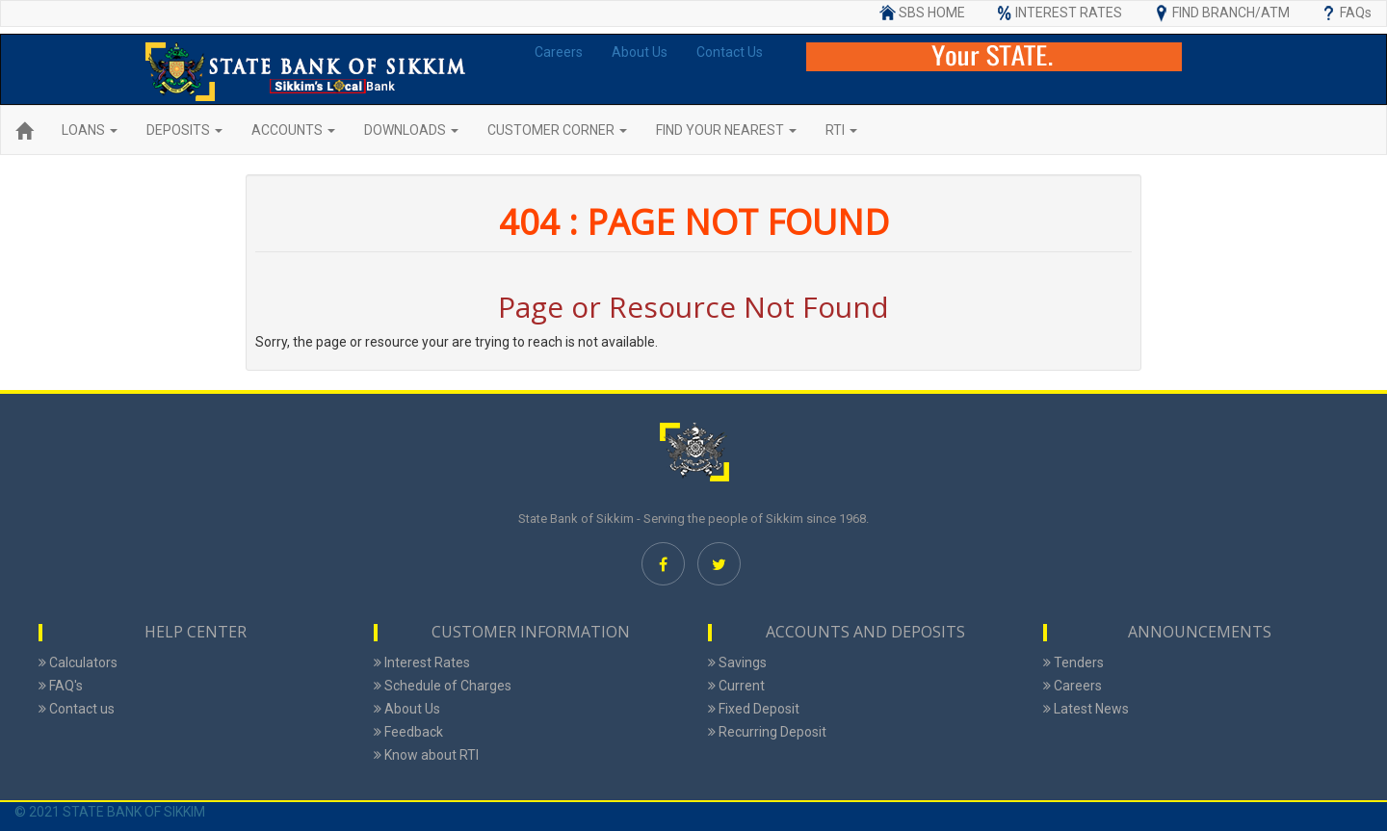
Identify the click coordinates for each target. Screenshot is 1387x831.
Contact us (77, 708)
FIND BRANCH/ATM (1220, 13)
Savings (737, 662)
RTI (841, 130)
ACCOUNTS (293, 130)
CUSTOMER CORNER (557, 130)
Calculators (78, 662)
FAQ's (61, 685)
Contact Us (729, 52)
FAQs (1345, 13)
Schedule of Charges (442, 685)
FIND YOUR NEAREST (726, 130)
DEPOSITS (184, 130)
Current (736, 685)
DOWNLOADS (411, 130)
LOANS (90, 130)
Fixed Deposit (753, 708)
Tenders (1073, 662)
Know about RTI (426, 755)
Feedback (408, 732)
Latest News (1086, 708)
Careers (559, 52)
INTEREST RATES (1058, 13)
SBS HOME (921, 13)
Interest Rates (422, 662)
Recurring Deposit (767, 732)
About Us (639, 52)
